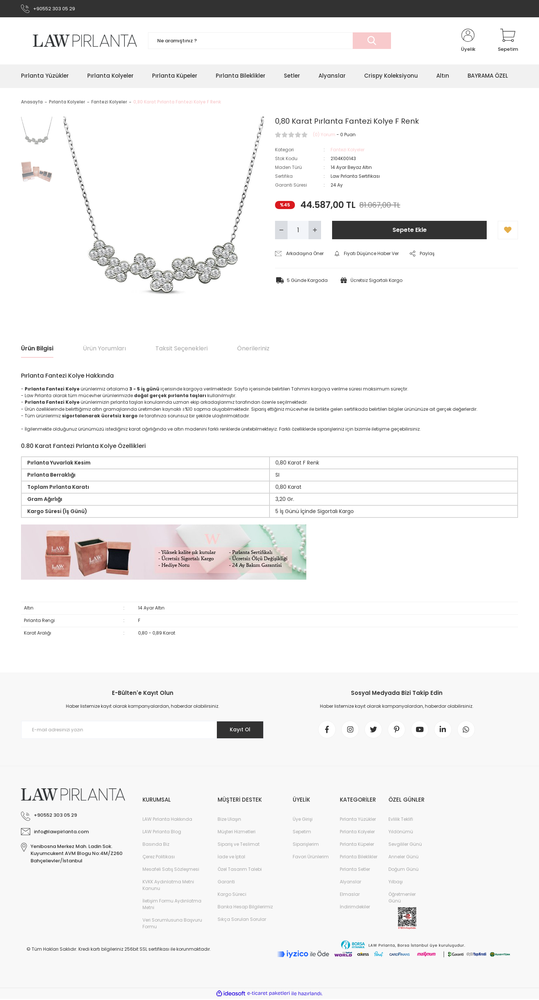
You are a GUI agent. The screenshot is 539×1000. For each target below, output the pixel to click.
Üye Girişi (303, 820)
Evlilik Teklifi (400, 820)
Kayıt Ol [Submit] (239, 730)
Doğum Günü (403, 870)
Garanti (226, 883)
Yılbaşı (395, 883)
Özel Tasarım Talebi (240, 870)
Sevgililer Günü (405, 845)
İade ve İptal (231, 858)
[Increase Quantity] (315, 230)
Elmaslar (350, 895)
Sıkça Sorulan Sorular (242, 920)
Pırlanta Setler (355, 870)
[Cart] (508, 41)
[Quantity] (298, 230)
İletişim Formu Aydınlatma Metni (171, 905)
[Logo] (79, 41)
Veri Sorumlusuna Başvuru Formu (172, 924)
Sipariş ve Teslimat (239, 845)
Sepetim (302, 833)
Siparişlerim (306, 845)
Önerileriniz (253, 348)
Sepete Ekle (409, 230)
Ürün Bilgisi (37, 348)
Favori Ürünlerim (311, 858)
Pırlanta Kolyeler (357, 833)
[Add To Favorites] (508, 230)
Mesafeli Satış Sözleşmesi (170, 870)
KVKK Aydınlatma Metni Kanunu (168, 886)
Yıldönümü (400, 833)
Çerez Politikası (158, 858)
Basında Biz (155, 845)
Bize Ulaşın (229, 820)
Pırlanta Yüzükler (358, 820)
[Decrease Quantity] (281, 230)
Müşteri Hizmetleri (237, 833)
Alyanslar (350, 883)
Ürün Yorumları (104, 348)
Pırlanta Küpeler (357, 845)
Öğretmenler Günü (402, 898)
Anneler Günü (403, 858)
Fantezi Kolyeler (347, 150)
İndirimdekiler (355, 908)
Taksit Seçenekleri (181, 348)
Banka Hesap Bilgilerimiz (245, 908)
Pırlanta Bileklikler (358, 858)
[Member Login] (468, 41)
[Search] (269, 41)
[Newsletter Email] (142, 730)
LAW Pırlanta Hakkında (167, 820)
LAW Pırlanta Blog (161, 833)
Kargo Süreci (232, 895)
